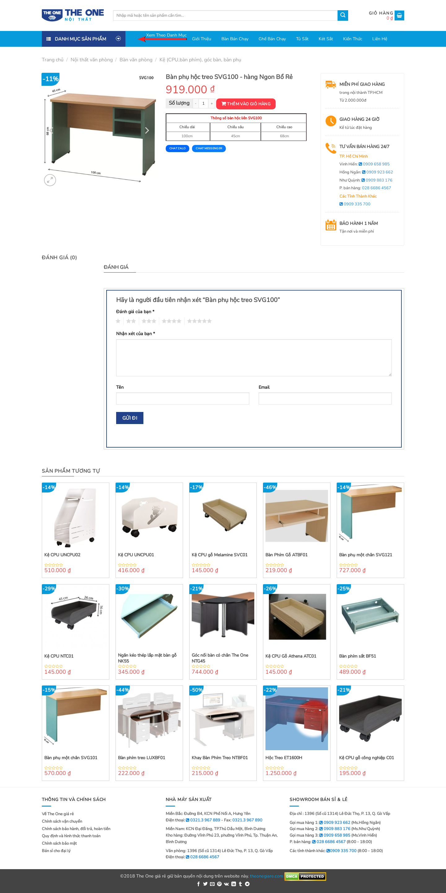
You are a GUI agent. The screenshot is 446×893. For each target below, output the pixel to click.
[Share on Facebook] (198, 884)
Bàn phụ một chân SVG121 (365, 555)
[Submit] (343, 15)
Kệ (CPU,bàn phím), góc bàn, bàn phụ (200, 59)
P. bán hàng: (365, 188)
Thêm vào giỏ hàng (248, 104)
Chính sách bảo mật (59, 843)
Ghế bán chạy (272, 39)
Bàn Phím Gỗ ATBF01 (286, 555)
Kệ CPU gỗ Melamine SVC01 (219, 555)
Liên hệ (379, 39)
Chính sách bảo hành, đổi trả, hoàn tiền (76, 829)
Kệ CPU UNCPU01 (136, 555)
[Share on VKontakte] (226, 884)
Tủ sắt (302, 39)
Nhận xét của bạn (135, 333)
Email (264, 387)
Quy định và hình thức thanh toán (71, 836)
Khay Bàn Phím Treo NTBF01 (220, 758)
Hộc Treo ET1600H (283, 758)
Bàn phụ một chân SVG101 (70, 758)
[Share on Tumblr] (240, 884)
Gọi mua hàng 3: (320, 835)
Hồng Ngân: (366, 172)
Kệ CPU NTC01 (58, 656)
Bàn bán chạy (234, 39)
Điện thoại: (192, 857)
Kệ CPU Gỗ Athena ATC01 (290, 656)
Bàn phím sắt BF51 (357, 656)
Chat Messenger (209, 148)
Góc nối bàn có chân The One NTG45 (220, 658)
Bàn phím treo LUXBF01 (141, 758)
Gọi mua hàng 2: (320, 829)
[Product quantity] (204, 103)
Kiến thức (352, 39)
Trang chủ (52, 59)
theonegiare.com (266, 876)
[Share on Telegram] (247, 884)
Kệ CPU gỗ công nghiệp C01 (366, 758)
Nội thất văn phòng (92, 59)
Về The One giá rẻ (58, 814)
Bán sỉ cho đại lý (56, 851)
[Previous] (52, 130)
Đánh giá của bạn (135, 312)
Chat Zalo (177, 148)
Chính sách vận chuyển (62, 821)
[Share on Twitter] (205, 884)
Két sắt (326, 39)
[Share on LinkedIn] (233, 884)
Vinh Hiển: (364, 164)
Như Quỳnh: (365, 180)
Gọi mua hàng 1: (320, 822)
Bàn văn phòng (136, 59)
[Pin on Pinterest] (219, 884)
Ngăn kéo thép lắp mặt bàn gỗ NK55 (147, 658)
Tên (120, 387)
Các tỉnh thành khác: (323, 851)
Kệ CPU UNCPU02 (62, 555)
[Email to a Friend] (212, 884)
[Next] (146, 130)
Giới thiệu (201, 39)
